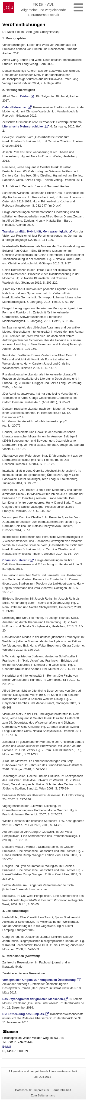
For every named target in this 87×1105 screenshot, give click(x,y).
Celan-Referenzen (14, 107)
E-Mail (6, 1046)
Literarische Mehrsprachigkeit (23, 126)
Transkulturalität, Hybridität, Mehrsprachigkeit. (35, 231)
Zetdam (25, 96)
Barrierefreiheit (61, 1090)
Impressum (41, 1090)
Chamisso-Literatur (15, 560)
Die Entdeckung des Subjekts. (23, 1014)
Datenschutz (23, 1090)
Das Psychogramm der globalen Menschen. (33, 999)
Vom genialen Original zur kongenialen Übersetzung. (39, 979)
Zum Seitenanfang (43, 1095)
